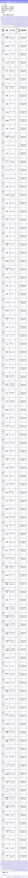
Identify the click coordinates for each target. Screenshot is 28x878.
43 (12, 862)
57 (25, 862)
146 (19, 22)
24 (21, 861)
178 (8, 24)
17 (15, 861)
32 (2, 862)
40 (9, 862)
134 (3, 22)
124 (16, 21)
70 (10, 19)
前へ (2, 861)
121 (12, 21)
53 (21, 862)
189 (23, 24)
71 (11, 19)
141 (12, 22)
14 (12, 861)
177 (7, 24)
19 (17, 861)
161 (12, 23)
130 (24, 21)
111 (26, 20)
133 (2, 22)
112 (27, 20)
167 (20, 23)
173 (2, 24)
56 (24, 862)
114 (3, 21)
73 (13, 19)
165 (18, 23)
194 (15, 25)
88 (27, 19)
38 (7, 862)
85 (24, 19)
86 (25, 19)
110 (24, 20)
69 (9, 19)
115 (5, 21)
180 (11, 24)
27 (24, 861)
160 (11, 23)
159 (10, 23)
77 (17, 19)
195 (16, 25)
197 (19, 25)
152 (27, 22)
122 (14, 21)
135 (5, 22)
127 (20, 21)
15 (13, 861)
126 (19, 21)
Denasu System (17, 877)
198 (20, 25)
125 (18, 21)
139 (10, 22)
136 (6, 22)
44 (13, 862)
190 (24, 24)
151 (26, 22)
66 (6, 19)
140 (11, 22)
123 (15, 21)
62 (3, 19)
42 (11, 862)
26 (23, 861)
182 (14, 24)
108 (22, 20)
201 (24, 25)
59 (27, 862)
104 (16, 20)
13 (11, 861)
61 (2, 19)
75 (15, 19)
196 (17, 25)
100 (11, 20)
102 (14, 20)
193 (13, 25)
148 (22, 22)
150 (24, 22)
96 (7, 20)
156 (6, 23)
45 (14, 862)
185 (18, 24)
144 (16, 22)
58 (26, 862)
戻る (5, 874)
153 (2, 23)
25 (22, 861)
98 (9, 20)
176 (6, 24)
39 (8, 862)
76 (16, 19)
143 (15, 22)
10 (8, 861)
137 (7, 22)
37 (6, 862)
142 (14, 22)
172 (27, 23)
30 (27, 861)
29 (26, 861)
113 (2, 21)
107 (20, 20)
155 (5, 23)
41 (10, 862)
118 (9, 21)
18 (16, 861)
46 (15, 862)
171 (26, 23)
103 (15, 20)
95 (6, 20)
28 (25, 861)
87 (26, 19)
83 (22, 19)
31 (1, 862)
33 (3, 862)
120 (11, 21)
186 (19, 24)
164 (16, 23)
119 (10, 21)
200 (23, 25)
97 (8, 20)
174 (3, 24)
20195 (6, 872)
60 (1, 19)
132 (27, 21)
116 (6, 21)
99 (10, 20)
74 (14, 19)
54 (22, 862)
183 (15, 24)
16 (14, 861)
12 (10, 861)
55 (23, 862)
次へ (27, 25)
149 (23, 22)
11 (9, 861)
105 (18, 20)
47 (16, 862)
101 (13, 20)
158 (8, 23)
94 (5, 20)
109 (23, 20)
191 (26, 24)
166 (19, 23)
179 (10, 24)
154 (3, 23)
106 (19, 20)
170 (24, 23)
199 (21, 25)
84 (23, 19)
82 (21, 19)
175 (5, 24)
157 (7, 23)
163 (15, 23)
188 (22, 24)
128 (22, 21)
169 (23, 23)
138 (8, 22)
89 (1, 20)
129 (23, 21)
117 (7, 21)
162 (14, 23)
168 (22, 23)
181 (12, 24)
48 (17, 862)
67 (7, 19)
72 (12, 19)
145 (18, 22)
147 (20, 22)
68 (8, 19)
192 (27, 24)
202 (25, 25)
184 (16, 24)
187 (20, 24)
